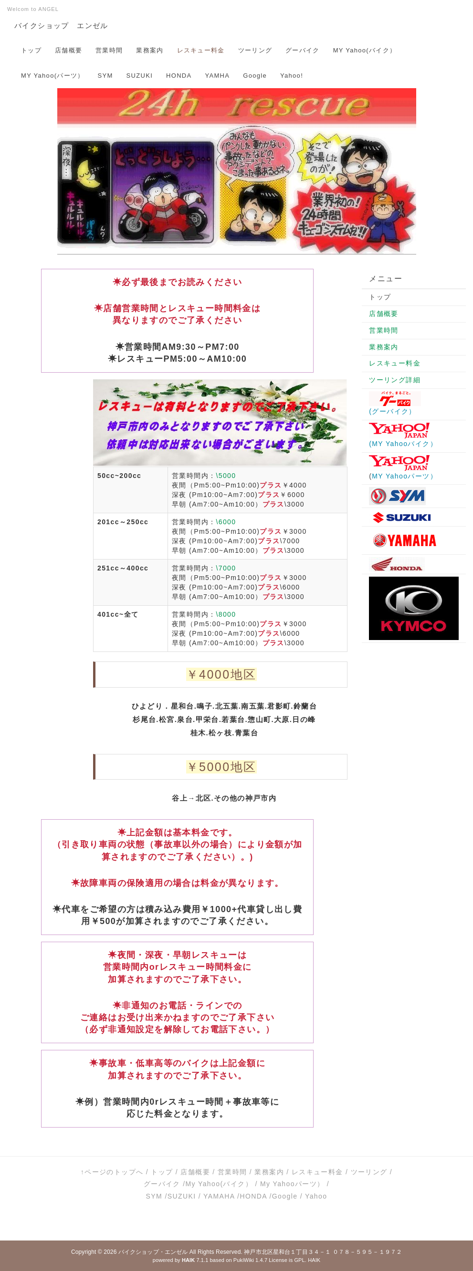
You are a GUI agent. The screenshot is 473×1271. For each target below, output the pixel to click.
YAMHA (217, 75)
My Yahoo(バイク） (218, 1184)
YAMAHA (219, 1196)
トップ (31, 50)
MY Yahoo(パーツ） (52, 75)
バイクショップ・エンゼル (153, 1252)
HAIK (314, 1260)
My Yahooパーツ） (292, 1184)
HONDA (178, 75)
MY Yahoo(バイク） (365, 50)
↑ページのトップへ (112, 1172)
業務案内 (149, 50)
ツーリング (255, 50)
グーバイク (302, 50)
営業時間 (109, 50)
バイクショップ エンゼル (61, 25)
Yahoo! (291, 75)
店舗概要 (68, 50)
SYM (105, 75)
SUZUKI (139, 75)
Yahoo (316, 1196)
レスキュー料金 (201, 50)
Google (255, 75)
